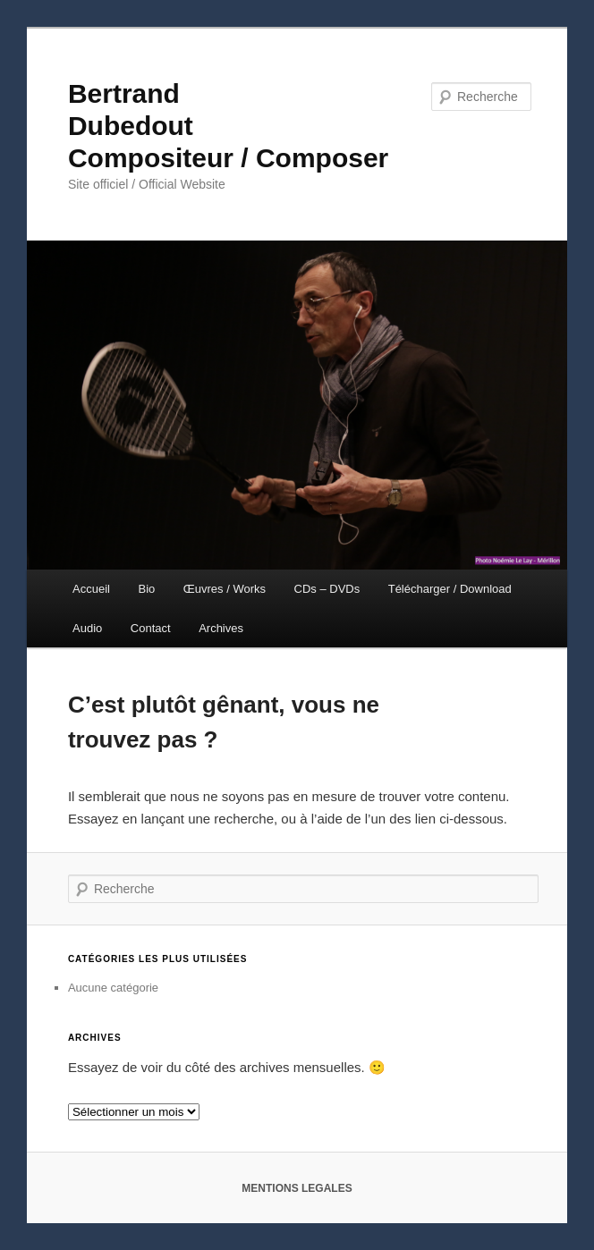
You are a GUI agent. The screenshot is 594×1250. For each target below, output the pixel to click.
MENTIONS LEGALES (297, 1188)
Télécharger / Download (450, 588)
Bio (147, 588)
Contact (151, 628)
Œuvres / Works (224, 588)
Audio (87, 628)
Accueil (91, 588)
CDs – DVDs (327, 588)
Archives (221, 628)
